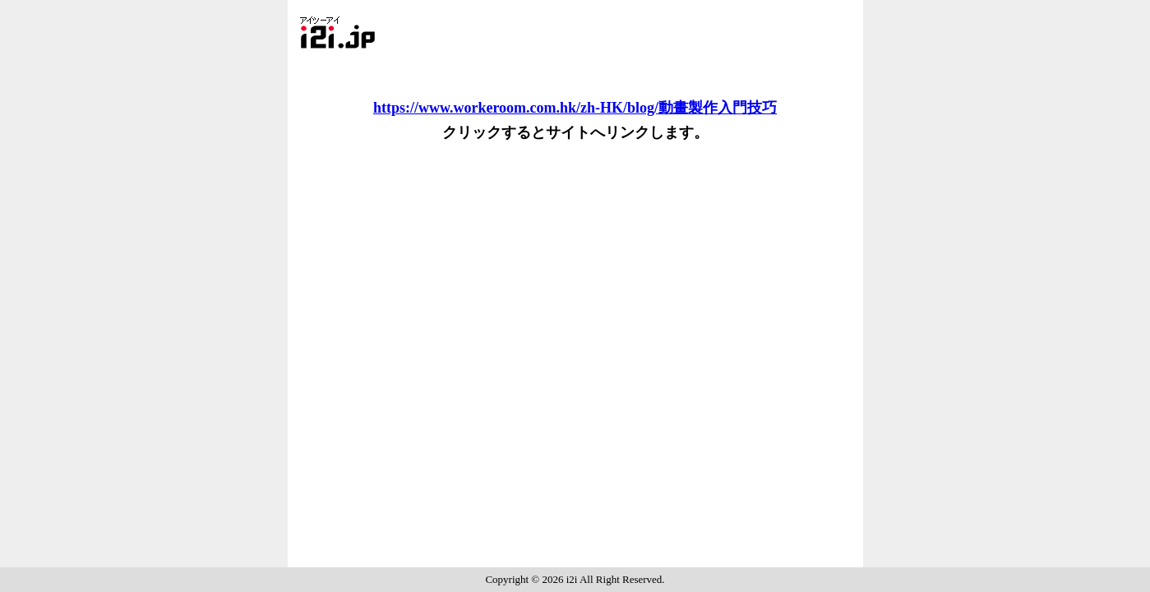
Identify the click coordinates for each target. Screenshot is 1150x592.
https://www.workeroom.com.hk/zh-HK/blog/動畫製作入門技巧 (575, 107)
